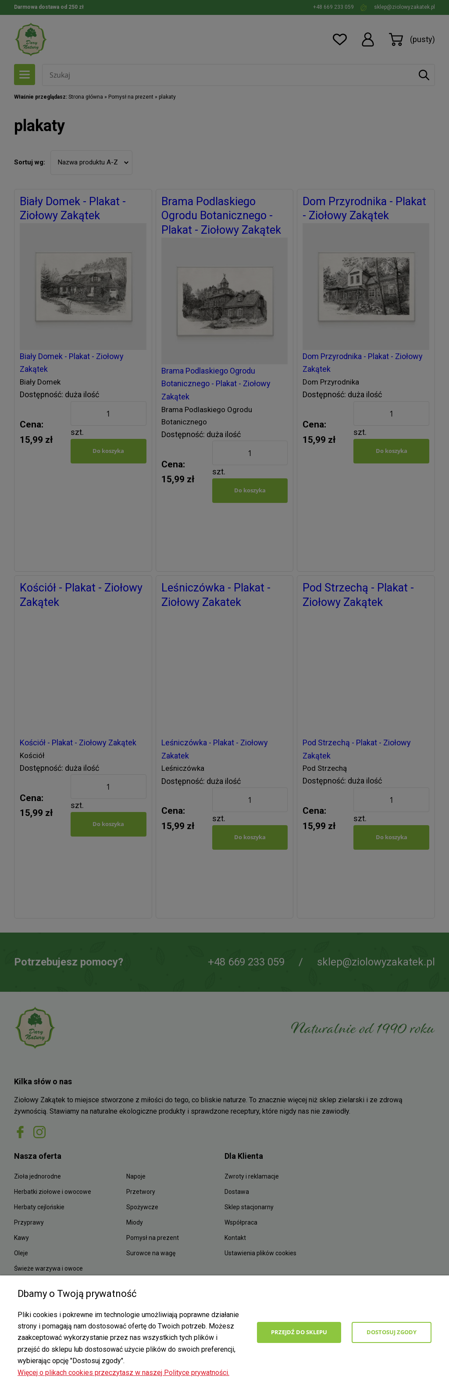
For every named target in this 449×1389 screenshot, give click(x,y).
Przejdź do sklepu (299, 1332)
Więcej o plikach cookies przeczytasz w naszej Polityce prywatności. (123, 1372)
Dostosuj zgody (392, 1332)
